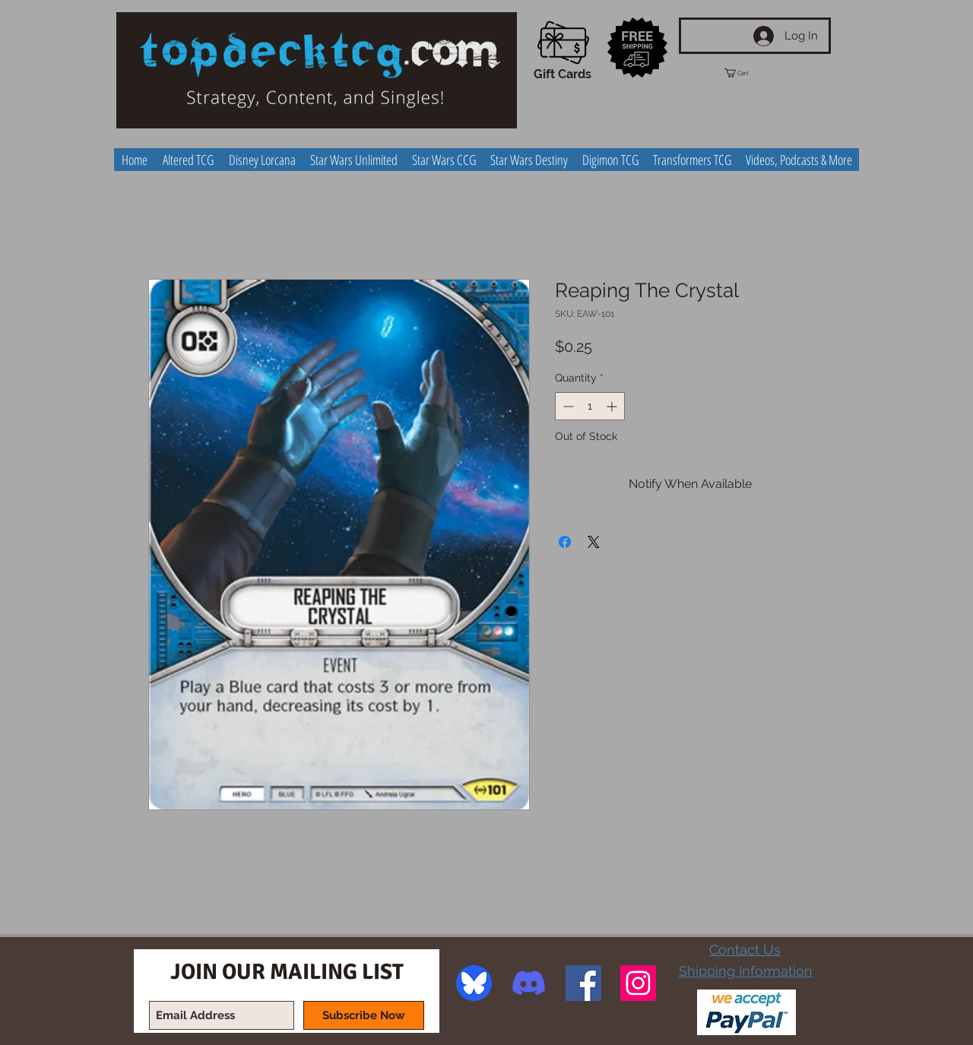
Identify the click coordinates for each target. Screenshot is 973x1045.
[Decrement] (566, 406)
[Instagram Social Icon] (638, 983)
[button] (750, 73)
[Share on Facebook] (565, 542)
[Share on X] (594, 542)
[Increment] (613, 406)
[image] (474, 983)
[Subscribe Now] (363, 1015)
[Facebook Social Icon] (583, 983)
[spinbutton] (590, 406)
